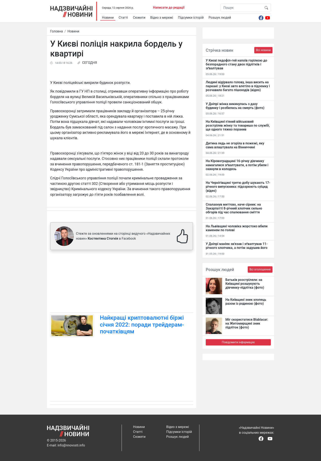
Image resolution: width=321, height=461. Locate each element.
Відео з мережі (161, 17)
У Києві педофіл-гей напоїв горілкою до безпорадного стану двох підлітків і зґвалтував (236, 64)
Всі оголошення (260, 269)
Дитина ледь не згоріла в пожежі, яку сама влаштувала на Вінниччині (235, 145)
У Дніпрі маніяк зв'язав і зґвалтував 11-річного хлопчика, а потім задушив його (237, 246)
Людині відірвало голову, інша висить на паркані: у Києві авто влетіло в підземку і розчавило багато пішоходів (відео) (238, 86)
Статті (123, 17)
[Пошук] (241, 7)
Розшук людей (220, 17)
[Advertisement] (121, 282)
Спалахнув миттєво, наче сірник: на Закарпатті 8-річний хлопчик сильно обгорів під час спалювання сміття (234, 208)
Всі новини (263, 50)
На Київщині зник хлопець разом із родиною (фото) (245, 301)
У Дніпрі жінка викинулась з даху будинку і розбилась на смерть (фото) (235, 106)
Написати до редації (168, 7)
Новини (108, 17)
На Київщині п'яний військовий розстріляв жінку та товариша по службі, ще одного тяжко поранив (238, 125)
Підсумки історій (191, 17)
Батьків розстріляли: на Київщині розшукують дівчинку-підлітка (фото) (244, 283)
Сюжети (139, 17)
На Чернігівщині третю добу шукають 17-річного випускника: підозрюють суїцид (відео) (238, 186)
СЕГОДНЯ (89, 63)
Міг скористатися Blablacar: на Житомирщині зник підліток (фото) (246, 323)
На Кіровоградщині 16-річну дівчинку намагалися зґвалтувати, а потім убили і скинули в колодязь (237, 165)
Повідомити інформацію (238, 342)
